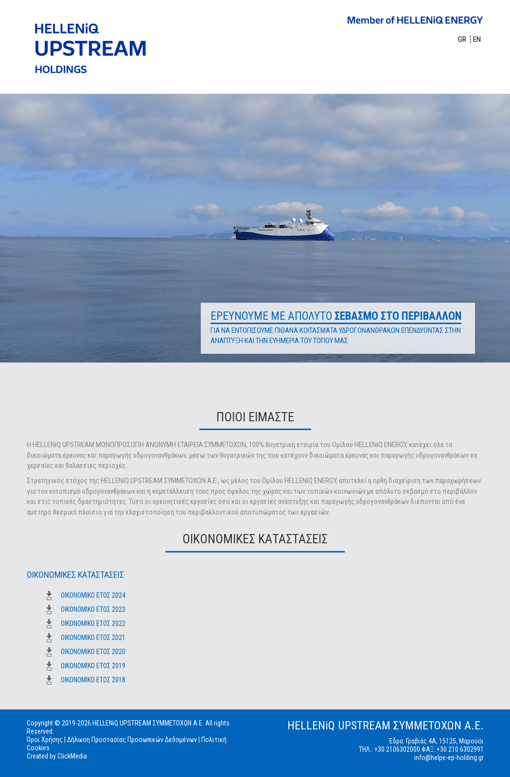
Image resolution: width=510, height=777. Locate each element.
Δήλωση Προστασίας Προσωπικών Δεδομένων (132, 739)
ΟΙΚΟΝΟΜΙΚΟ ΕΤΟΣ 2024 (93, 595)
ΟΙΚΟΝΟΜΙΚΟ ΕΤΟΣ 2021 (93, 637)
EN (477, 39)
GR (463, 39)
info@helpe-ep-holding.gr (449, 757)
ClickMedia (72, 756)
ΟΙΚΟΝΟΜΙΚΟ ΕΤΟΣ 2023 (93, 609)
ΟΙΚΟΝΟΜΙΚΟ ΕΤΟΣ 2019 (93, 666)
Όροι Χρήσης (45, 739)
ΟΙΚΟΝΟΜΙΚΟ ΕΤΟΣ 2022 (93, 623)
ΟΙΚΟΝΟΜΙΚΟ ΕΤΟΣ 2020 (93, 652)
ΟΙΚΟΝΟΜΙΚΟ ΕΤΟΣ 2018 (93, 680)
